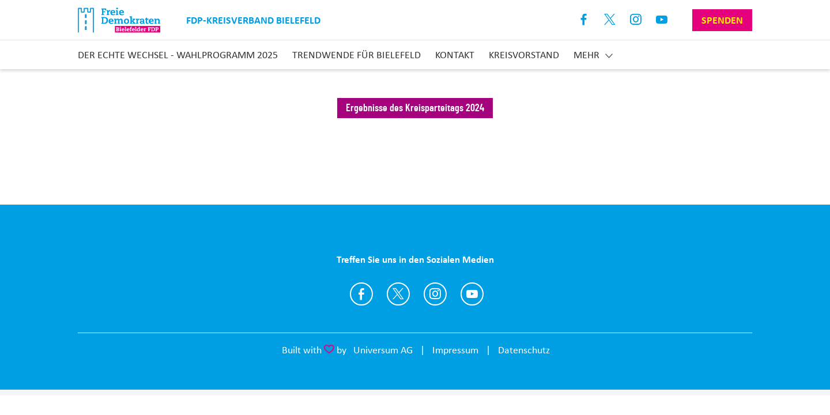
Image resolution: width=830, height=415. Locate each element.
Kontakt (454, 55)
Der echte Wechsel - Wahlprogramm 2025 (178, 55)
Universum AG (383, 350)
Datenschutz (524, 350)
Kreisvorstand (524, 55)
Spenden (722, 20)
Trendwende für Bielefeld (356, 55)
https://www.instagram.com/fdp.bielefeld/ (435, 293)
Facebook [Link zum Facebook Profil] (584, 20)
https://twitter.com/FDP (398, 293)
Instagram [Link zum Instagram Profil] (636, 20)
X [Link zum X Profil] (610, 20)
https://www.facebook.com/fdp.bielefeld (361, 293)
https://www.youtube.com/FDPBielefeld (472, 293)
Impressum (455, 350)
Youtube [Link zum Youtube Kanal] (662, 20)
